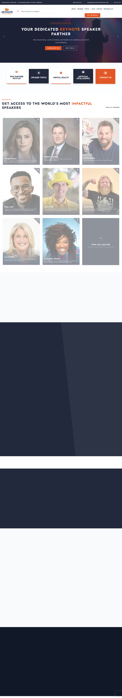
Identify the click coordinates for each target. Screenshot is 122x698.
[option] (61, 36)
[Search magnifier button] (18, 11)
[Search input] (41, 11)
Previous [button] (4, 36)
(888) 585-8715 (77, 2)
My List (117, 2)
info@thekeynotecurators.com (97, 2)
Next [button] (118, 36)
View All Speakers (113, 107)
